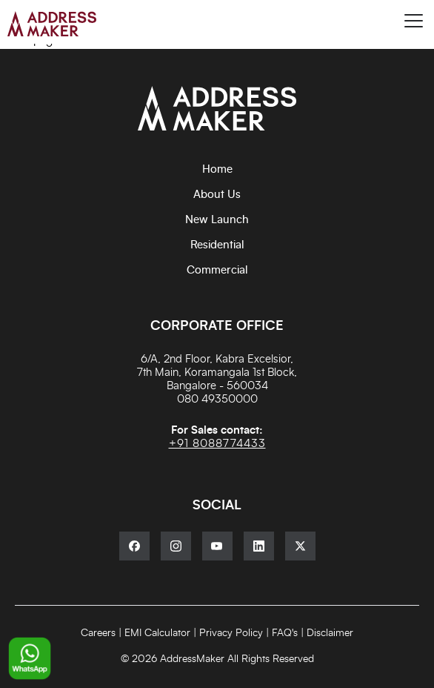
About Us (217, 194)
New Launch (217, 219)
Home (217, 169)
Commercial (217, 270)
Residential (217, 245)
